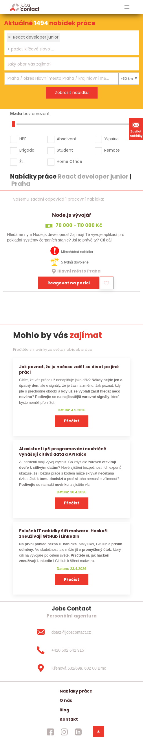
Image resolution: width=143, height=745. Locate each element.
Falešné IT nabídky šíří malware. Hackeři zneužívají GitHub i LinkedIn (63, 533)
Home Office (69, 161)
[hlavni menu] (127, 7)
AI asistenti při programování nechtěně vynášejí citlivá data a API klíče (62, 451)
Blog (64, 710)
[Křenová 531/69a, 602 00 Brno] (71, 668)
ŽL (21, 161)
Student (65, 150)
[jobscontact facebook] (50, 732)
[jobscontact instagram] (64, 732)
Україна (111, 139)
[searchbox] (68, 49)
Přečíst (71, 421)
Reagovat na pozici (68, 283)
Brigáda (26, 150)
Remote (112, 150)
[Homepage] (24, 7)
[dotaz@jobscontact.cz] (71, 632)
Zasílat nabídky (136, 129)
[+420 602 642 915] (71, 650)
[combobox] (71, 42)
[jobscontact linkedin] (78, 732)
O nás (66, 700)
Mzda (16, 114)
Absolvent (67, 139)
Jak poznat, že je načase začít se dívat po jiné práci (69, 369)
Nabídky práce (76, 691)
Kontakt (69, 719)
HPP (23, 139)
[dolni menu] (98, 731)
